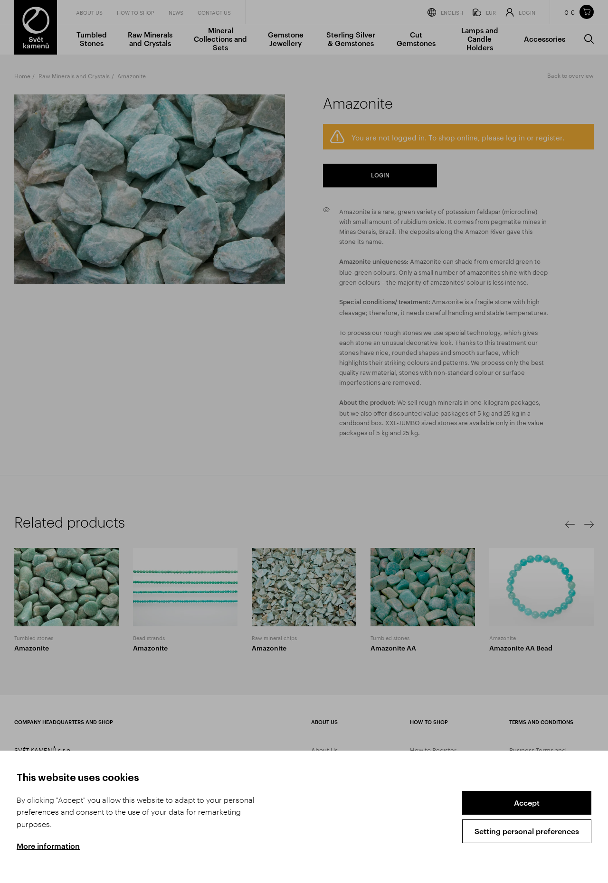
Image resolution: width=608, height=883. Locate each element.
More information (48, 845)
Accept (527, 802)
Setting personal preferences (527, 831)
